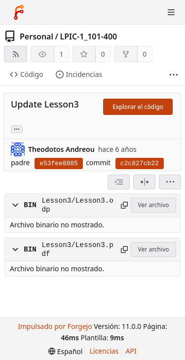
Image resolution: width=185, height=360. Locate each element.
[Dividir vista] (144, 182)
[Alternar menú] (171, 12)
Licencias (103, 351)
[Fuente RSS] (15, 54)
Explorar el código (137, 107)
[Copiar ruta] (124, 205)
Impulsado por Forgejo (55, 326)
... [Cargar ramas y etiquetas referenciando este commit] (17, 128)
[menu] (170, 182)
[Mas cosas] (173, 74)
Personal (36, 36)
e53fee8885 (58, 163)
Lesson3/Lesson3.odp (77, 205)
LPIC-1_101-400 (88, 36)
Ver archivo (153, 205)
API (131, 351)
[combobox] (119, 182)
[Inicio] (19, 12)
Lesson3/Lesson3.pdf (77, 249)
